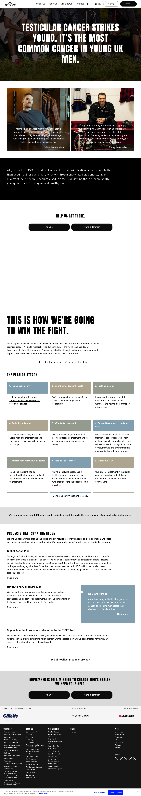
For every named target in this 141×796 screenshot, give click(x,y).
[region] (70, 792)
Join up (49, 227)
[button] (89, 4)
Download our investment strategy (70, 496)
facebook (116, 758)
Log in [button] (98, 4)
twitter (130, 758)
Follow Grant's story (54, 147)
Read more (12, 578)
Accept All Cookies (115, 792)
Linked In (134, 758)
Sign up (111, 4)
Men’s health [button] (67, 4)
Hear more (122, 614)
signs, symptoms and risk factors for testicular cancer (24, 400)
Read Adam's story (60, 288)
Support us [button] (39, 4)
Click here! (121, 758)
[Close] (137, 791)
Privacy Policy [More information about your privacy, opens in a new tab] (43, 793)
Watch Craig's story (118, 147)
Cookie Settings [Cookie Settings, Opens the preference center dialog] (99, 792)
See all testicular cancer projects (70, 660)
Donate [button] (128, 5)
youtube (125, 758)
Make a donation (92, 227)
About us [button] (53, 4)
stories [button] (80, 4)
